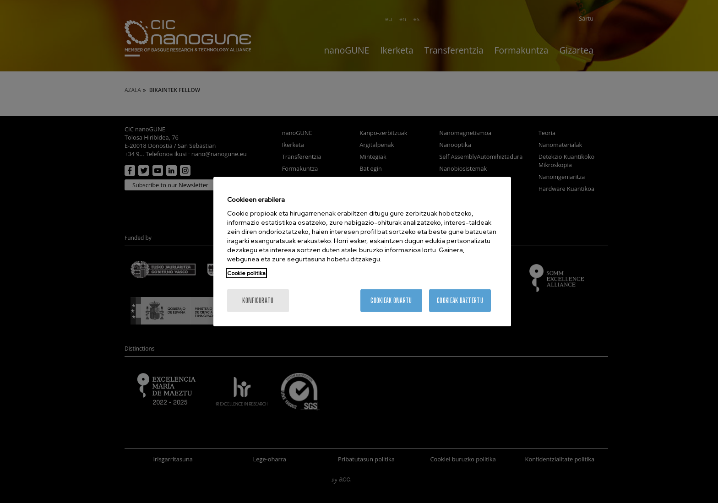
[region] (362, 251)
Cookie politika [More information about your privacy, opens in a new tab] (246, 273)
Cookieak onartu (391, 300)
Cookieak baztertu (460, 300)
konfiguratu (257, 300)
